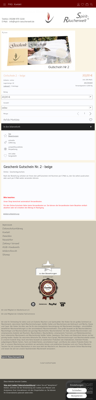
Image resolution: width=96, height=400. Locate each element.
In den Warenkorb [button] (12, 126)
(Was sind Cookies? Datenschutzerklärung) (20, 385)
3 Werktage (11, 86)
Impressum (7, 224)
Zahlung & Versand (10, 243)
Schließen (77, 390)
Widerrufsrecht (9, 251)
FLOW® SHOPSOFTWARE (48, 363)
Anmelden (78, 4)
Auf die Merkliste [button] (12, 119)
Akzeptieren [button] (76, 395)
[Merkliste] (82, 4)
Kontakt (17, 4)
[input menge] (84, 113)
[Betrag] (46, 97)
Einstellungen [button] (76, 385)
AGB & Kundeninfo (11, 247)
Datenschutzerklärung (12, 228)
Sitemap (6, 254)
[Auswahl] (46, 108)
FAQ (10, 4)
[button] (4, 4)
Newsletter (7, 239)
